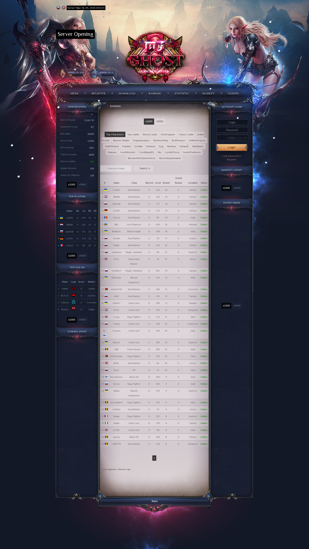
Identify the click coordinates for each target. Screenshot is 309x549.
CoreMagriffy (146, 152)
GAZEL (69, 217)
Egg (161, 146)
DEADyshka (116, 356)
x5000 (82, 184)
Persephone (116, 377)
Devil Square (168, 134)
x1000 (71, 184)
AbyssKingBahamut (170, 158)
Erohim (138, 146)
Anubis (116, 238)
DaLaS (69, 245)
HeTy (116, 259)
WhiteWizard (112, 146)
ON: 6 (106, 72)
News (74, 93)
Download (127, 93)
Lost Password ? (231, 155)
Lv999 (69, 238)
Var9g (116, 323)
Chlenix (65, 302)
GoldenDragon (197, 140)
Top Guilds (133, 134)
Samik (116, 423)
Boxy (116, 370)
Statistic (182, 93)
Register (98, 93)
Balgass (112, 152)
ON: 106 (75, 72)
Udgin (91, 309)
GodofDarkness (192, 152)
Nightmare (198, 146)
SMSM (69, 224)
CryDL (116, 430)
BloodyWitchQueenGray (141, 158)
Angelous (116, 252)
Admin (64, 288)
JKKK (116, 363)
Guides (233, 93)
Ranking (155, 93)
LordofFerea (172, 152)
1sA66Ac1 (116, 270)
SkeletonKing (160, 140)
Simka (116, 390)
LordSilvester (127, 152)
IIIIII (116, 349)
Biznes (116, 342)
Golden (116, 409)
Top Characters (115, 134)
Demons (150, 146)
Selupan (184, 146)
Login (231, 147)
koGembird (116, 402)
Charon (116, 330)
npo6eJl (70, 231)
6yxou (116, 384)
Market (208, 93)
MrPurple (116, 277)
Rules (155, 501)
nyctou (91, 295)
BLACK (65, 295)
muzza (116, 437)
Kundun (126, 146)
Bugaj (116, 416)
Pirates (64, 309)
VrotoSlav (92, 302)
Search (145, 168)
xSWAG (116, 303)
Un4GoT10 (116, 289)
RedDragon (178, 140)
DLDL (116, 310)
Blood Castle (150, 134)
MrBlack (116, 231)
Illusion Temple (121, 140)
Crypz (116, 317)
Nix (159, 152)
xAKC (116, 296)
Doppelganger (141, 140)
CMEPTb (116, 444)
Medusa (171, 146)
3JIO (116, 224)
